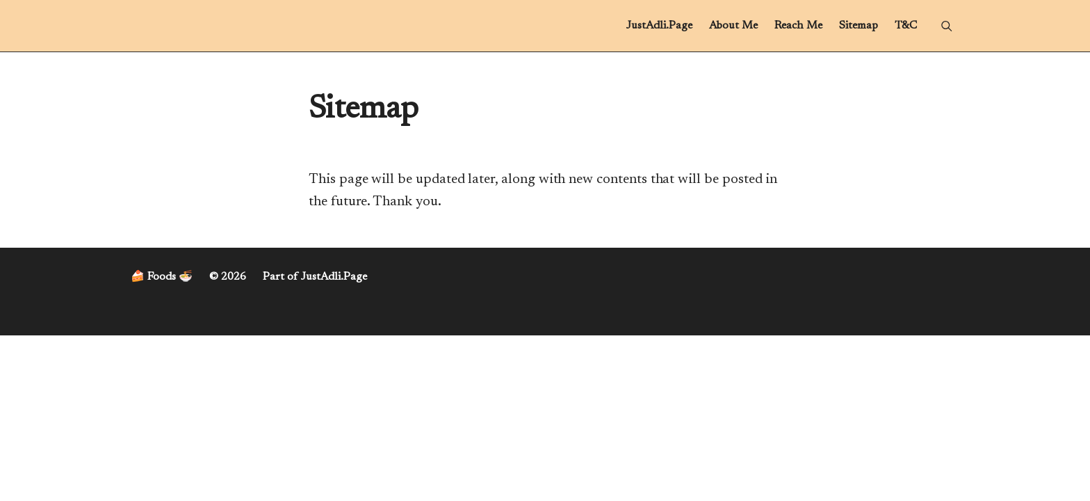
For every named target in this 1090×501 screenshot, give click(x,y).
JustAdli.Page (659, 25)
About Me (733, 25)
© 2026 (227, 277)
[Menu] (946, 26)
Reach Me (798, 25)
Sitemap (858, 25)
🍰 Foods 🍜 (162, 277)
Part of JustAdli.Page (315, 277)
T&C (906, 25)
